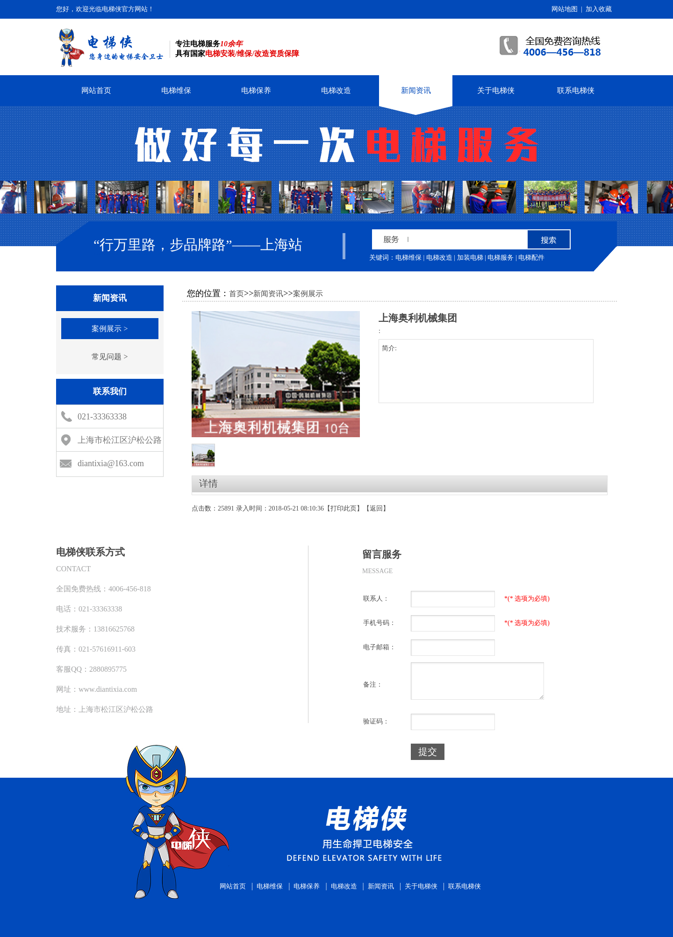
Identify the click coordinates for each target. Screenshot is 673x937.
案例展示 (308, 294)
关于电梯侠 (496, 90)
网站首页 (96, 90)
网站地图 (564, 9)
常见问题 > (110, 357)
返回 (376, 508)
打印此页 (343, 508)
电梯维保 (176, 90)
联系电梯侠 (575, 90)
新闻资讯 (416, 90)
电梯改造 (336, 90)
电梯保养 (256, 90)
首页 (236, 294)
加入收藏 (599, 9)
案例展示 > (110, 329)
